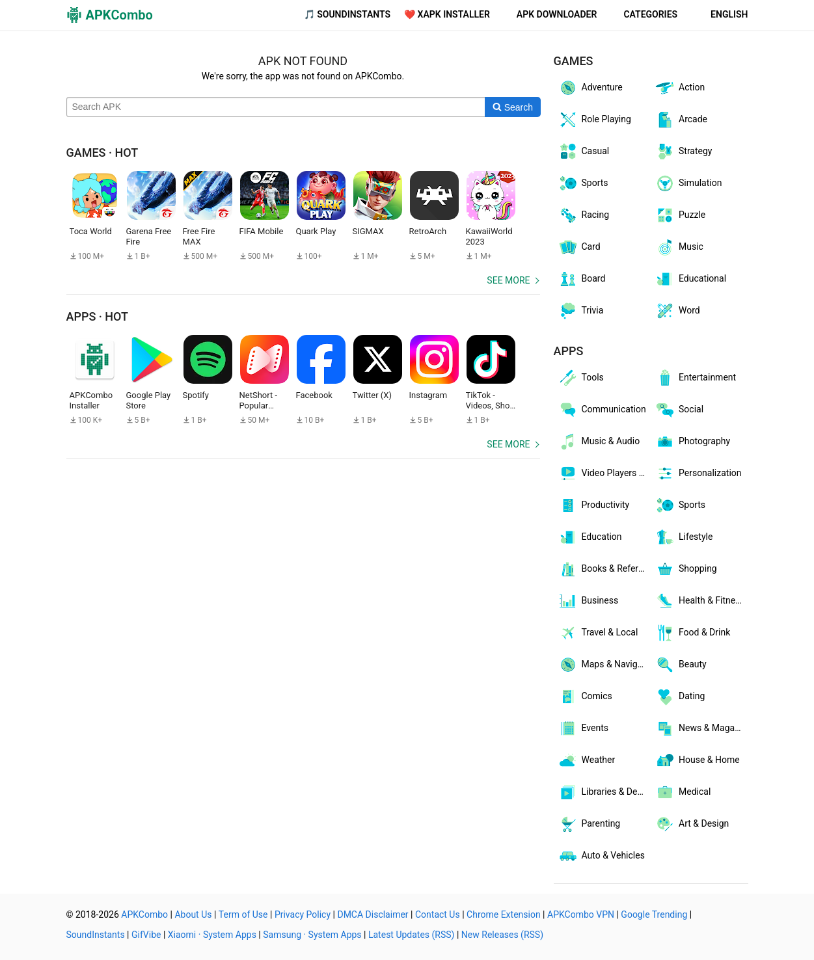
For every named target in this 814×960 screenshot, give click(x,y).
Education (590, 537)
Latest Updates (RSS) (411, 934)
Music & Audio (599, 441)
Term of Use (243, 914)
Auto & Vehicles (601, 856)
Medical (683, 792)
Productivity (594, 505)
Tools (581, 377)
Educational (690, 279)
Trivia (581, 310)
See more (508, 280)
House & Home (697, 760)
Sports (583, 183)
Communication (602, 409)
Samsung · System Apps (312, 934)
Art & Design (692, 824)
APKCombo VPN (580, 914)
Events (583, 728)
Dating (680, 696)
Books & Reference (604, 569)
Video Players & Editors (604, 473)
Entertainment (695, 377)
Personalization (698, 473)
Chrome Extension (504, 914)
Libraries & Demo (604, 792)
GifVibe (146, 934)
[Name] (276, 107)
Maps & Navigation (604, 664)
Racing (584, 215)
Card (579, 247)
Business (588, 601)
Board (582, 279)
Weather (587, 760)
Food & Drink (692, 632)
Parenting (589, 824)
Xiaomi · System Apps (212, 934)
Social (679, 409)
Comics (585, 696)
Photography (692, 441)
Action (680, 87)
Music (679, 247)
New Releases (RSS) (502, 934)
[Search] (512, 107)
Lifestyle (683, 537)
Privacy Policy (303, 914)
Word (677, 310)
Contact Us (437, 914)
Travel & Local (598, 632)
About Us (192, 914)
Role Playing (594, 119)
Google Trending (654, 914)
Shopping (686, 569)
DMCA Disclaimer (372, 914)
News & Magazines (701, 728)
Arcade (681, 119)
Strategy (683, 151)
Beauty (681, 664)
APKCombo (144, 914)
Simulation (688, 183)
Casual (584, 151)
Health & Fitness (700, 601)
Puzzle (680, 215)
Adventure (590, 87)
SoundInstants (95, 934)
